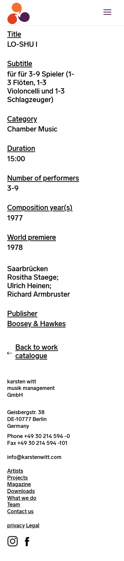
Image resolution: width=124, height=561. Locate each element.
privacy (16, 525)
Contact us (20, 511)
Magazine (19, 484)
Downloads (21, 491)
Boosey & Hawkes (36, 323)
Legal (32, 525)
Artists (15, 470)
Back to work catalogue (36, 351)
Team (13, 504)
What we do (21, 498)
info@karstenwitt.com (34, 457)
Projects (17, 477)
